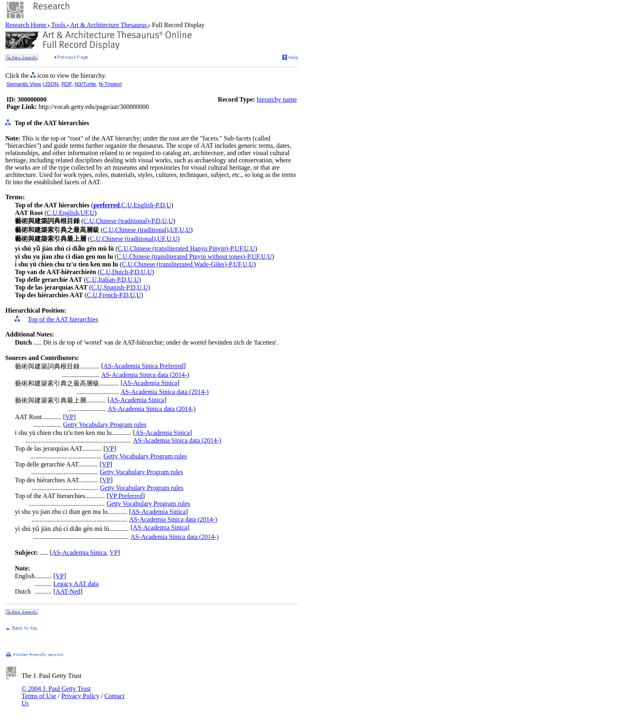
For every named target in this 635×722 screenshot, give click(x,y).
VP (69, 416)
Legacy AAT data (76, 583)
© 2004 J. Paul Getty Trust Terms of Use (56, 692)
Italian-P (109, 279)
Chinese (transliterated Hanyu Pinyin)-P (181, 248)
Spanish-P (116, 287)
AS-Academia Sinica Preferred (143, 365)
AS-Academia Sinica (150, 382)
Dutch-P (122, 271)
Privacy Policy (80, 695)
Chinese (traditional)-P (125, 220)
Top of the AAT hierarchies (63, 319)
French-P (110, 295)
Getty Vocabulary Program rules (105, 424)
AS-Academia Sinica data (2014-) (145, 374)
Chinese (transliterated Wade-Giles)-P (183, 264)
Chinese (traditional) (141, 229)
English (69, 212)
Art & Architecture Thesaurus (109, 24)
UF (84, 212)
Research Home (26, 24)
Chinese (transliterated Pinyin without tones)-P (189, 256)
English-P (146, 205)
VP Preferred (126, 495)
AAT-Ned (68, 591)
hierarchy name (277, 99)
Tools (58, 24)
